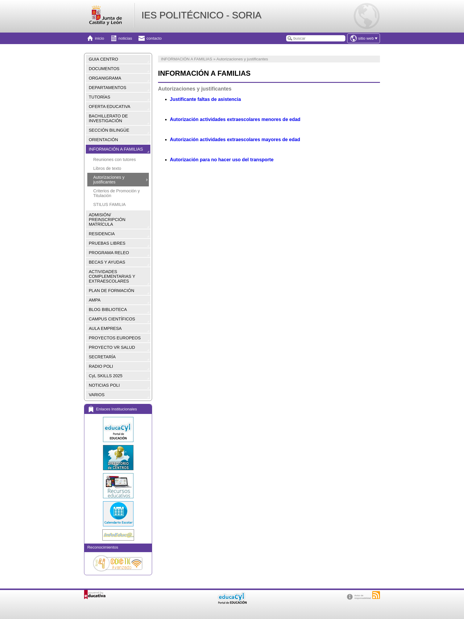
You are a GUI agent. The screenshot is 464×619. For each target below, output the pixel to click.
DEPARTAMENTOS (107, 87)
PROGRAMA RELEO (109, 252)
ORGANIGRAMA (105, 78)
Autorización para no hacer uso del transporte (221, 159)
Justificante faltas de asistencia (205, 99)
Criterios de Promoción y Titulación (116, 193)
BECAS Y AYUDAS (107, 262)
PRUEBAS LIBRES (107, 243)
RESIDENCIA (102, 233)
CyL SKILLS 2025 (106, 375)
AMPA (95, 300)
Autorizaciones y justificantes (109, 179)
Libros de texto (107, 168)
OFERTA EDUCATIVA (109, 106)
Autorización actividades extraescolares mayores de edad (235, 139)
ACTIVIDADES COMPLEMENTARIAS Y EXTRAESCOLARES (112, 276)
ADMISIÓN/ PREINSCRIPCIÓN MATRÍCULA (107, 219)
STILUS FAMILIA (109, 204)
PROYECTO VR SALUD (112, 347)
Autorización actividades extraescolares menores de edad (235, 119)
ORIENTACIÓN (103, 139)
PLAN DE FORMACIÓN (111, 290)
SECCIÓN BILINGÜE (109, 130)
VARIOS (96, 394)
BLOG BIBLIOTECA (108, 309)
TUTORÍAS (99, 97)
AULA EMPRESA (105, 328)
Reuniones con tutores (114, 159)
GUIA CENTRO (103, 59)
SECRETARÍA (102, 356)
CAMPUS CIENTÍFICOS (112, 319)
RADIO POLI (101, 366)
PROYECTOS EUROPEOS (115, 338)
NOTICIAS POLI (104, 385)
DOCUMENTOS (104, 68)
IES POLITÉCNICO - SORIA (201, 15)
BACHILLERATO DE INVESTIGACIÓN (108, 118)
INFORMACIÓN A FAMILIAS (116, 149)
